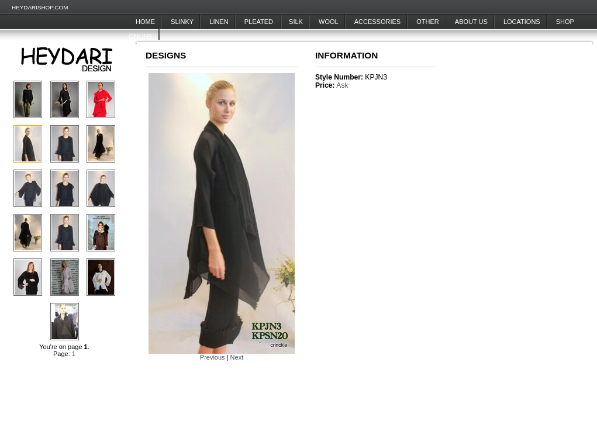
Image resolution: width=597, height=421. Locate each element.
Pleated (259, 21)
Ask (342, 85)
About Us (471, 21)
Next (237, 357)
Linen (218, 21)
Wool (329, 21)
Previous (212, 357)
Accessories (377, 21)
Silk (296, 21)
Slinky (182, 21)
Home (145, 21)
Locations (521, 21)
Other (427, 21)
